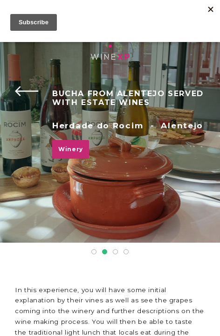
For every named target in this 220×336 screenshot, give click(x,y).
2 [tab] (104, 251)
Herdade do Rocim (97, 125)
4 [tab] (126, 251)
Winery (70, 149)
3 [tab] (115, 251)
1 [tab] (93, 251)
